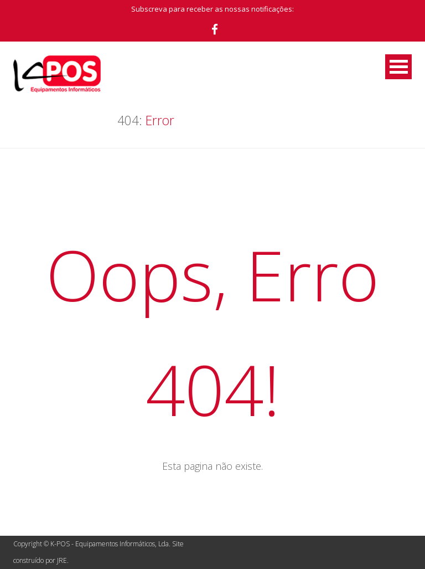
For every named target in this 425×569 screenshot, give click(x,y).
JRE (62, 560)
